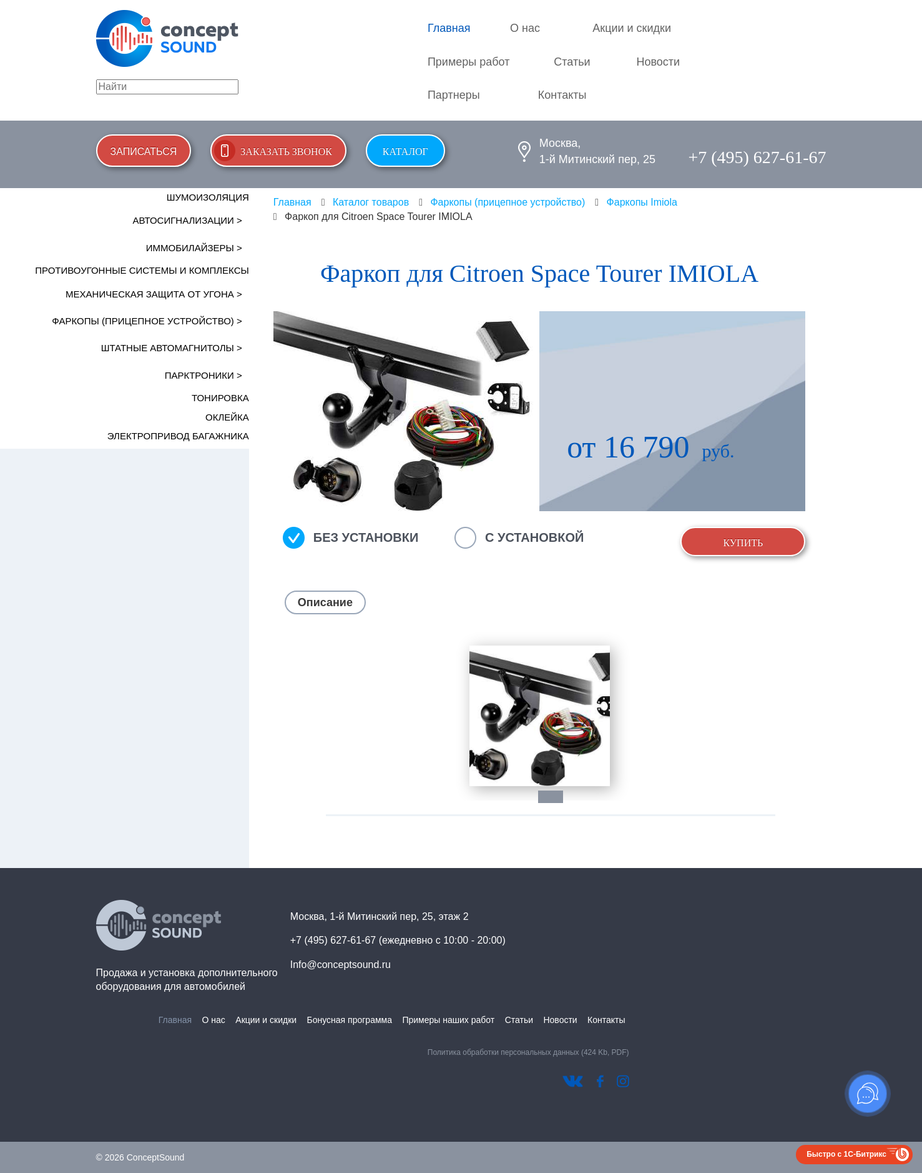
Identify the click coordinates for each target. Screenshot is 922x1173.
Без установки (366, 537)
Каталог (405, 151)
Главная (449, 28)
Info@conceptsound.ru (340, 964)
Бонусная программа (349, 1020)
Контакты (562, 95)
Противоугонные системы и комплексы (142, 270)
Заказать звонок (286, 151)
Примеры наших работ (448, 1020)
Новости (658, 62)
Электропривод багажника (178, 436)
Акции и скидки (631, 28)
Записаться (143, 151)
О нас (525, 28)
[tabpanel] (539, 716)
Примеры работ (469, 62)
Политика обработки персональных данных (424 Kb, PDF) (528, 1052)
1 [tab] (557, 797)
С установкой (534, 537)
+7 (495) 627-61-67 (757, 157)
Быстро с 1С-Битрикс (846, 1154)
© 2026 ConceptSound (140, 1157)
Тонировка (220, 397)
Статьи (572, 62)
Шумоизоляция (208, 197)
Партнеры (454, 95)
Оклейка (227, 417)
